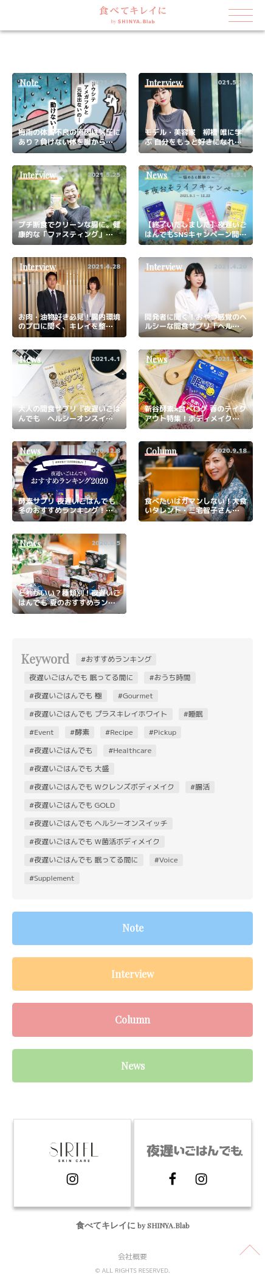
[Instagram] (72, 1182)
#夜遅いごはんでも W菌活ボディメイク (94, 841)
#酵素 (79, 732)
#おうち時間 (169, 677)
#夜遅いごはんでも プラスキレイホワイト (98, 714)
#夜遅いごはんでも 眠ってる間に (84, 860)
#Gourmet (135, 695)
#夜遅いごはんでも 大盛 (69, 768)
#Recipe (119, 732)
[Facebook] (184, 1182)
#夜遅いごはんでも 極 (65, 695)
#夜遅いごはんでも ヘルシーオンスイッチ (98, 823)
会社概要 (132, 1256)
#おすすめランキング (116, 659)
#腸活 (200, 787)
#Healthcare (129, 750)
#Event (41, 732)
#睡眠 (193, 714)
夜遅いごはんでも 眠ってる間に (81, 677)
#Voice (166, 860)
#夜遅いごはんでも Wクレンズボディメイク (101, 787)
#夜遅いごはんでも (60, 750)
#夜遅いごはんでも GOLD (72, 805)
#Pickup (162, 732)
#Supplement (52, 878)
